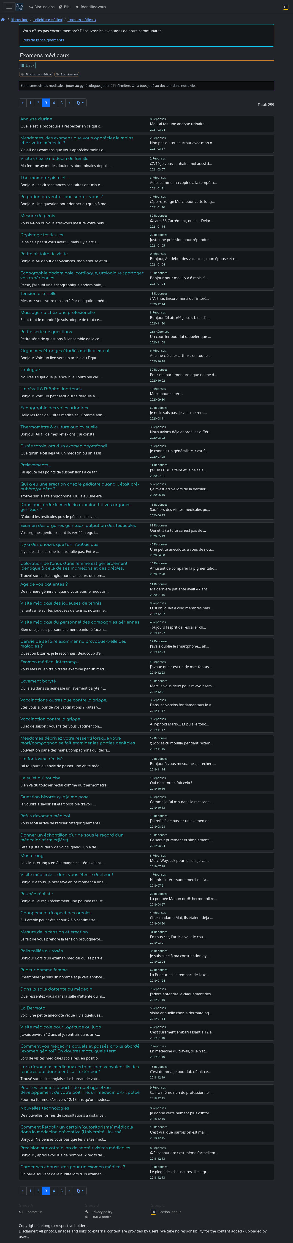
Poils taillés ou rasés (41, 951)
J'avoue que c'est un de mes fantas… (181, 666)
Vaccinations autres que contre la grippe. (63, 700)
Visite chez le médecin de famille (54, 158)
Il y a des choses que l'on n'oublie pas (59, 544)
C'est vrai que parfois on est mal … (179, 1132)
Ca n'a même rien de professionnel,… (181, 1092)
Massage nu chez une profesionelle (57, 312)
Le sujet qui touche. (40, 778)
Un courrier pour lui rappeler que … (180, 336)
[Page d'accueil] (3, 19)
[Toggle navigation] (9, 6)
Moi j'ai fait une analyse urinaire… (178, 123)
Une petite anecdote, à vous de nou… (182, 549)
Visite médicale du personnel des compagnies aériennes (79, 622)
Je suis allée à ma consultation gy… (179, 955)
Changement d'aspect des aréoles (56, 913)
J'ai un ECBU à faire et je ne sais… (178, 470)
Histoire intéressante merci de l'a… (179, 879)
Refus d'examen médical (45, 816)
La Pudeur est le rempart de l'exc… (179, 974)
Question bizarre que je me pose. (55, 797)
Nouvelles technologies (44, 1108)
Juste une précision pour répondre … (181, 239)
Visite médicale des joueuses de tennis (60, 603)
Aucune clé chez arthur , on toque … (181, 355)
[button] (80, 102)
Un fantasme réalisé (41, 759)
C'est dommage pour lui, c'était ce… (180, 1071)
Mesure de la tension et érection (54, 932)
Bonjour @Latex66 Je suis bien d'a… (180, 317)
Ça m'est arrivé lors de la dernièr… (179, 488)
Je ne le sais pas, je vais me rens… (178, 412)
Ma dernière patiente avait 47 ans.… (180, 589)
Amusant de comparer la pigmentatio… (183, 568)
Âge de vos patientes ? (44, 584)
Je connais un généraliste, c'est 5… (179, 450)
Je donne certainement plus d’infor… (181, 1113)
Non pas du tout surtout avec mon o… (182, 142)
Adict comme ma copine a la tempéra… (183, 182)
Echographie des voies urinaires (54, 408)
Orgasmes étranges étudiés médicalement (65, 350)
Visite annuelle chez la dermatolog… (181, 1012)
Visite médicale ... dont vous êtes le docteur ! (66, 874)
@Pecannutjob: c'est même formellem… (184, 1152)
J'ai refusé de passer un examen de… (181, 820)
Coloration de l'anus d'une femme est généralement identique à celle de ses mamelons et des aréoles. (74, 566)
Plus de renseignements (43, 39)
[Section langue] (285, 7)
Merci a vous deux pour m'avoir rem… (182, 685)
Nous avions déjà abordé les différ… (180, 431)
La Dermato (32, 1008)
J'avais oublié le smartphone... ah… (179, 646)
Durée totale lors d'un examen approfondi (63, 446)
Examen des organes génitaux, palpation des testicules (78, 525)
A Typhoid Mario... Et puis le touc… (179, 724)
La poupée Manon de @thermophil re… (183, 898)
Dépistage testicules (41, 235)
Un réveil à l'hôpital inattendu (51, 389)
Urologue (30, 369)
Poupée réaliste (36, 894)
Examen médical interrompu (49, 662)
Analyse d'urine (36, 119)
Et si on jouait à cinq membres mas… (181, 608)
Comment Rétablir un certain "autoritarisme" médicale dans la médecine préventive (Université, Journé (76, 1129)
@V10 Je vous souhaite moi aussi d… (181, 163)
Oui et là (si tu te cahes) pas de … (178, 530)
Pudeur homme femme (44, 970)
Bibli (64, 6)
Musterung (31, 855)
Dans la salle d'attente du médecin (56, 989)
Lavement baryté (38, 681)
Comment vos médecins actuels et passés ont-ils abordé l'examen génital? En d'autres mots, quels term (79, 1048)
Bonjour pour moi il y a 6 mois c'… (179, 277)
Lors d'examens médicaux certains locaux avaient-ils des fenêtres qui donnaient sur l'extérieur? (79, 1069)
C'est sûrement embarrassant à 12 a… (182, 1032)
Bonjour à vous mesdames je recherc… (183, 763)
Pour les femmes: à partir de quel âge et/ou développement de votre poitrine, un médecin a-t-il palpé (80, 1090)
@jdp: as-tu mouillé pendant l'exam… (181, 743)
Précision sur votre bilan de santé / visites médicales (75, 1148)
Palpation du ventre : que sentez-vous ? (61, 196)
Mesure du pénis (37, 215)
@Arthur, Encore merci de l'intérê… (179, 298)
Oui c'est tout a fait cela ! (171, 782)
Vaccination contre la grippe (50, 719)
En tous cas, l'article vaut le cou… (178, 936)
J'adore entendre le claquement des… (182, 993)
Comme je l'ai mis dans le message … (181, 801)
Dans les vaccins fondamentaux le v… (182, 704)
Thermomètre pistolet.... (44, 177)
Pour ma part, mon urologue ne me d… (183, 374)
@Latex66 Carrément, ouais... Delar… (181, 220)
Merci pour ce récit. (166, 393)
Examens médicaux (82, 19)
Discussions (41, 6)
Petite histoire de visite (44, 254)
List (26, 65)
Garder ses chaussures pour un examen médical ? (72, 1167)
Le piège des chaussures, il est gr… (179, 1171)
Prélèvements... (35, 465)
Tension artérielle (38, 293)
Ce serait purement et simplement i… (181, 839)
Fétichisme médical (47, 19)
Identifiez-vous (90, 6)
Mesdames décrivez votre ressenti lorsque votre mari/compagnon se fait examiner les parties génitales (77, 740)
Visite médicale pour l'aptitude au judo (60, 1027)
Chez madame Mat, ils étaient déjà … (181, 917)
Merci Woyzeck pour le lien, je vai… (179, 860)
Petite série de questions (46, 331)
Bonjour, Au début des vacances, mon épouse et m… (194, 258)
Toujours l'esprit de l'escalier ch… (178, 627)
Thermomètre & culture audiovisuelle (59, 427)
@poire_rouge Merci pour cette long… (182, 201)
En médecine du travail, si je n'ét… (179, 1051)
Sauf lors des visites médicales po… (180, 509)
